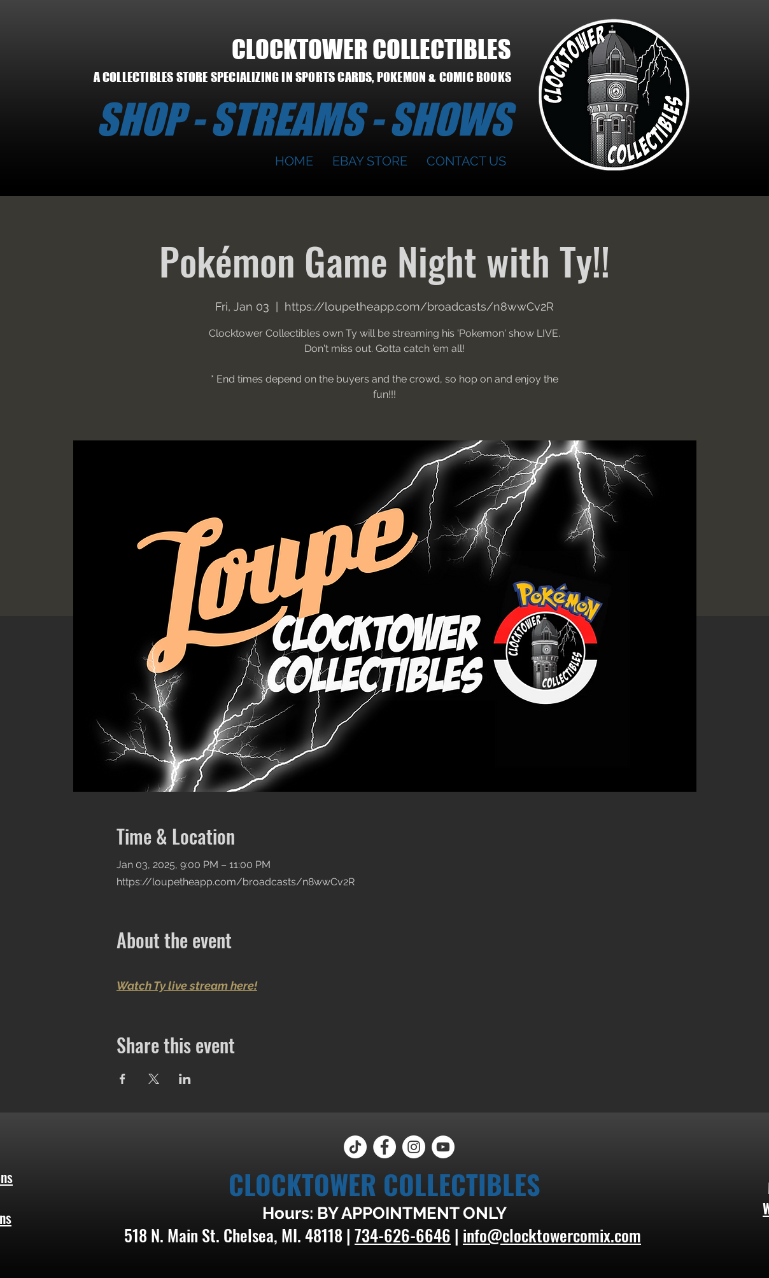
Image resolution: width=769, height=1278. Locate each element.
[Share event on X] (154, 1079)
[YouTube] (443, 1146)
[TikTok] (355, 1146)
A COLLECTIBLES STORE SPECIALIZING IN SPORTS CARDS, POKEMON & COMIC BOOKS (302, 77)
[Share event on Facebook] (122, 1079)
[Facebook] (384, 1146)
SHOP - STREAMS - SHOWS (303, 119)
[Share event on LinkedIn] (185, 1079)
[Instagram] (413, 1146)
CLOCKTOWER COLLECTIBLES (371, 49)
